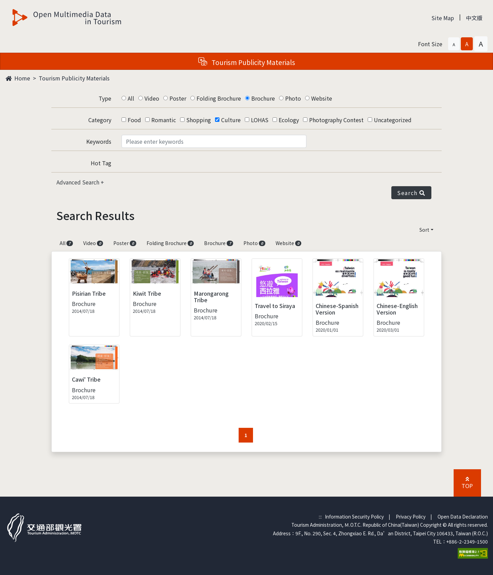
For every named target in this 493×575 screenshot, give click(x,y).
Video (151, 98)
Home (17, 78)
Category (99, 120)
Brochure (263, 98)
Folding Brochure (219, 98)
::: (320, 516)
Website (321, 98)
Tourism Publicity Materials (74, 78)
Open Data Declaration (463, 516)
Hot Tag (101, 163)
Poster (177, 98)
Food (134, 120)
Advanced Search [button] (78, 182)
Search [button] (411, 193)
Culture (231, 120)
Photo (293, 98)
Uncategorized (393, 120)
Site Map (442, 18)
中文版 (474, 18)
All (131, 98)
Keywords (98, 141)
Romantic (163, 120)
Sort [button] (424, 229)
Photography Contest (336, 120)
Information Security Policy (354, 516)
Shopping (198, 120)
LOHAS (259, 120)
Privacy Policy (411, 516)
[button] (453, 43)
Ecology (289, 120)
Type (105, 98)
